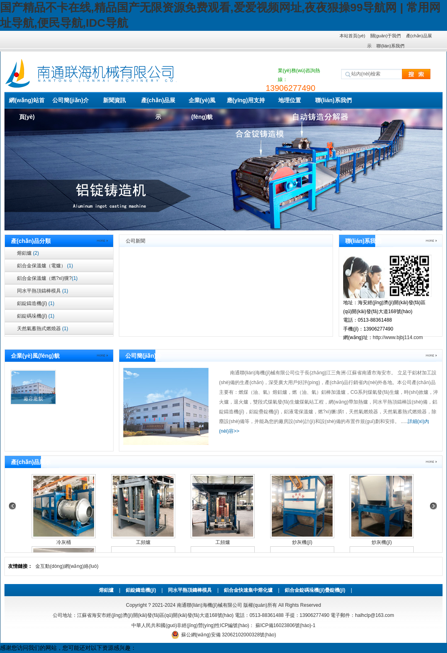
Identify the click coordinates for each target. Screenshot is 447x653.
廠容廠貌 (33, 399)
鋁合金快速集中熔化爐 (248, 590)
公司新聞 (135, 241)
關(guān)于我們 (385, 35)
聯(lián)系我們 (390, 45)
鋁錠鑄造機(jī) (35, 303)
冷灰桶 (63, 542)
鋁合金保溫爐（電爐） (45, 266)
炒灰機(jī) (302, 542)
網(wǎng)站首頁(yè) (26, 103)
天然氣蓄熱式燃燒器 (42, 328)
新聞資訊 (114, 100)
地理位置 (289, 100)
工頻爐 (143, 542)
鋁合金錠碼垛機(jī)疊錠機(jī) (315, 590)
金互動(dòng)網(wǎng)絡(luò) (67, 566)
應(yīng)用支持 (246, 100)
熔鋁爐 (28, 253)
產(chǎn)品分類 (31, 241)
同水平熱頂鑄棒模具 (42, 291)
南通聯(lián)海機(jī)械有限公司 (209, 605)
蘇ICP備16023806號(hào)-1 (284, 625)
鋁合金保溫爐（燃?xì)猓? (47, 278)
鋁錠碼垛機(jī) (35, 316)
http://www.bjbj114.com (398, 337)
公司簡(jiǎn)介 (70, 100)
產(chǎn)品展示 (158, 103)
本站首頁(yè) (352, 35)
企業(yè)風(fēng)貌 (202, 103)
